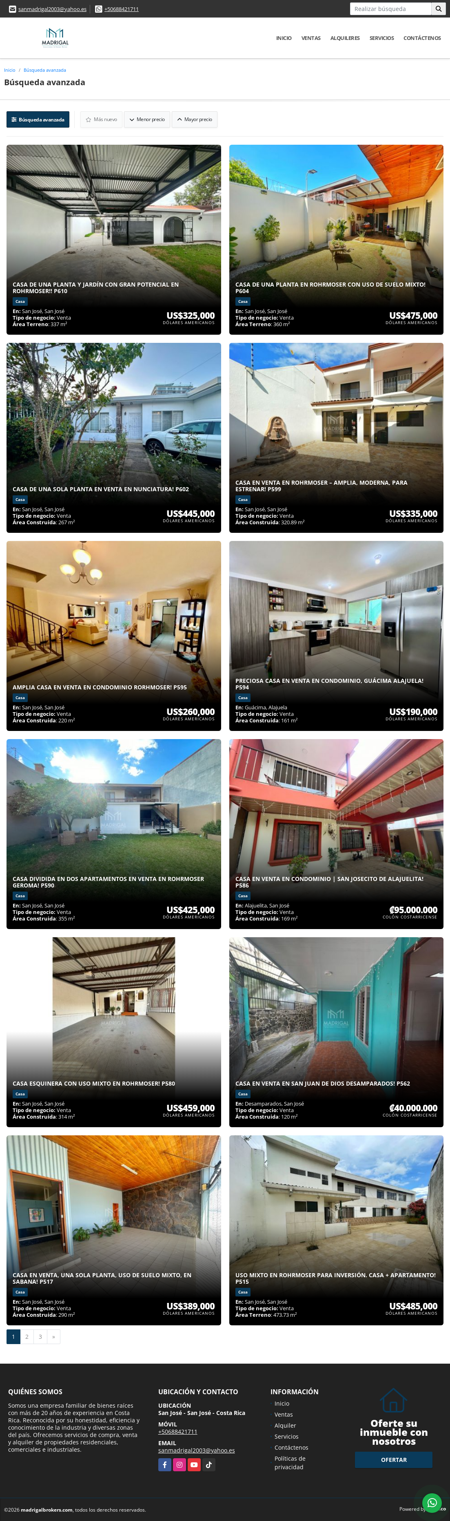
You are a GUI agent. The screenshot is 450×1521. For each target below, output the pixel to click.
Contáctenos (422, 38)
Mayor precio (195, 118)
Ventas (311, 38)
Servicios (382, 38)
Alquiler (285, 1424)
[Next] (53, 1336)
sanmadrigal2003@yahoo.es (52, 9)
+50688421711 (121, 9)
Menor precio (147, 118)
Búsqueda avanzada (45, 70)
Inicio (284, 38)
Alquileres (345, 38)
